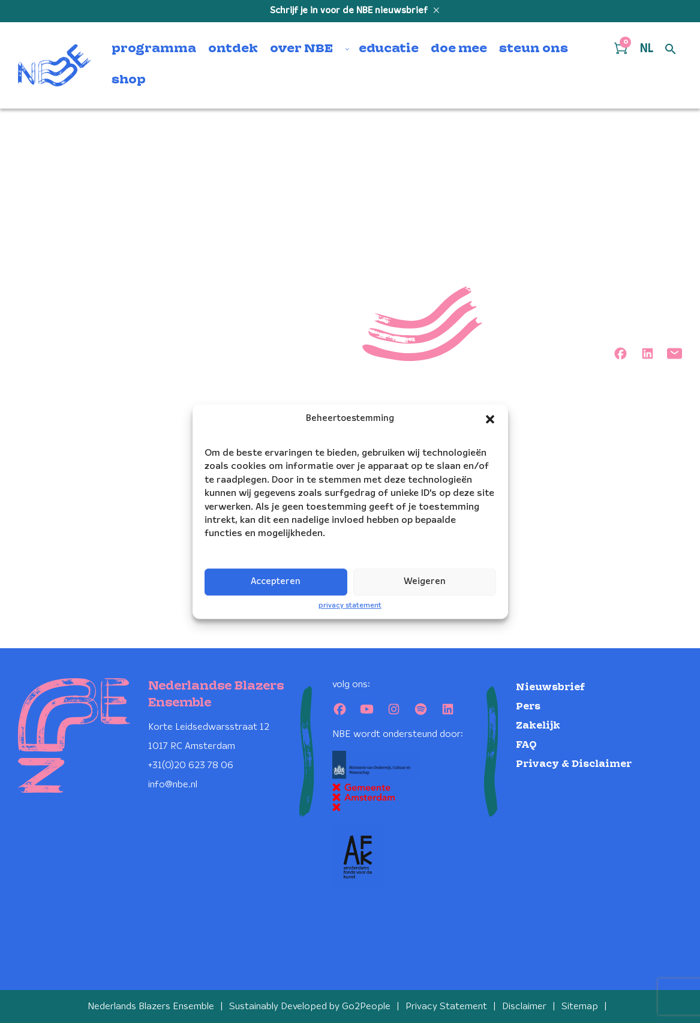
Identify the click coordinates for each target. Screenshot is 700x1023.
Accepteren (276, 581)
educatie (389, 49)
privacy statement (350, 605)
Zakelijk (538, 725)
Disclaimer (524, 1006)
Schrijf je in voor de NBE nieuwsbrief (350, 11)
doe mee (459, 49)
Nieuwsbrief (550, 687)
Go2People (366, 1006)
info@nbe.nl (172, 784)
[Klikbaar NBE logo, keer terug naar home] (54, 65)
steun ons (533, 49)
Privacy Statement (446, 1006)
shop (129, 80)
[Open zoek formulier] (670, 49)
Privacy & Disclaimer (574, 764)
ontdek (233, 49)
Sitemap (579, 1006)
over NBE (301, 49)
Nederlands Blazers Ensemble (151, 1006)
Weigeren (425, 581)
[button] (490, 419)
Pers (528, 706)
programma (154, 49)
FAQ (526, 745)
